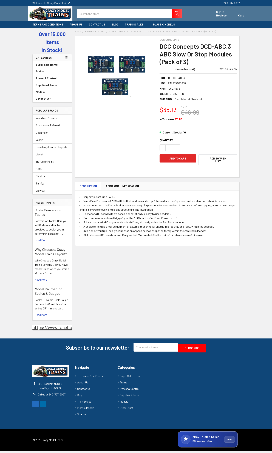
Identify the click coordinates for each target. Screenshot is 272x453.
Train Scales (136, 27)
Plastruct (41, 179)
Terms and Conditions (47, 27)
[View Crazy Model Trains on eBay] (208, 442)
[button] (217, 163)
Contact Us (97, 27)
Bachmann (42, 135)
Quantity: (167, 143)
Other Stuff (52, 101)
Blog (115, 27)
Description (88, 188)
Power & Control (52, 81)
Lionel (39, 157)
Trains (52, 74)
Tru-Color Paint (45, 164)
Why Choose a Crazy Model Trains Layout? (51, 254)
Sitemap (82, 416)
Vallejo (39, 143)
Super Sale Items (52, 67)
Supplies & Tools (52, 88)
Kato (39, 172)
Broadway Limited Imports (51, 150)
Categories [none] (44, 60)
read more (41, 243)
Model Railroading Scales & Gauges (49, 294)
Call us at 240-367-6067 (52, 396)
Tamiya (40, 186)
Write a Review (228, 72)
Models (52, 95)
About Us (76, 27)
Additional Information (122, 188)
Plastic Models (165, 27)
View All (40, 193)
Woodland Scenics (46, 121)
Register (217, 17)
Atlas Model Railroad (48, 128)
